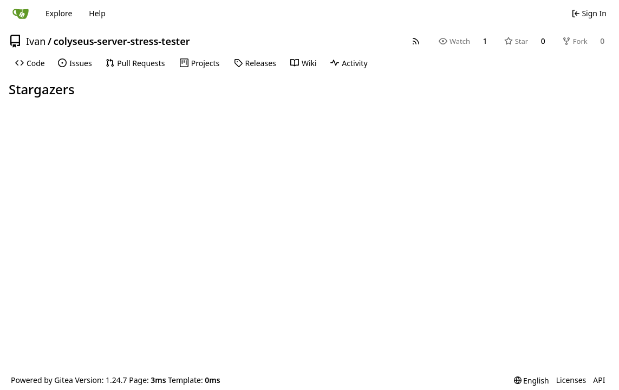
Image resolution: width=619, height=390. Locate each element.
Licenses (571, 380)
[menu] (531, 380)
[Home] (20, 13)
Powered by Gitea (42, 380)
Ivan (35, 41)
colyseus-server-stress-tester (122, 41)
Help (97, 13)
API (599, 380)
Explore (58, 13)
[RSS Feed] (416, 41)
